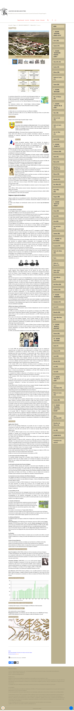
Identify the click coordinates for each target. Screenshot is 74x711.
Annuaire (42, 21)
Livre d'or (27, 21)
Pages (14, 26)
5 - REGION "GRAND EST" (23, 26)
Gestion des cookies (37, 709)
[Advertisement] (26, 3)
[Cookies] (3, 708)
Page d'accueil (20, 21)
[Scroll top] (71, 708)
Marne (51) (33, 26)
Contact (37, 21)
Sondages (32, 21)
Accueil (10, 26)
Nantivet (17, 654)
